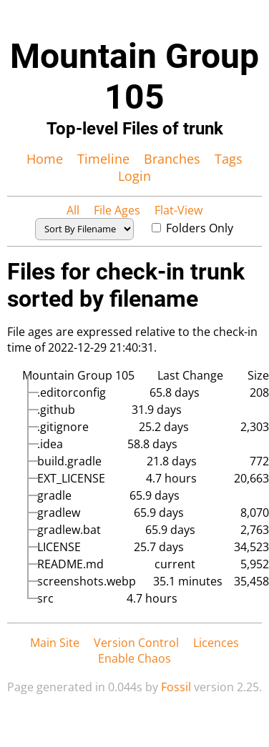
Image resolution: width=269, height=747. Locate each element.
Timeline (103, 158)
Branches (172, 158)
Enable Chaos (134, 658)
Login (134, 175)
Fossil (176, 687)
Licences (216, 642)
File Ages (117, 210)
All (73, 210)
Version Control (136, 642)
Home (44, 158)
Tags (229, 158)
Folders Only (192, 228)
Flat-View (178, 210)
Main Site (54, 642)
